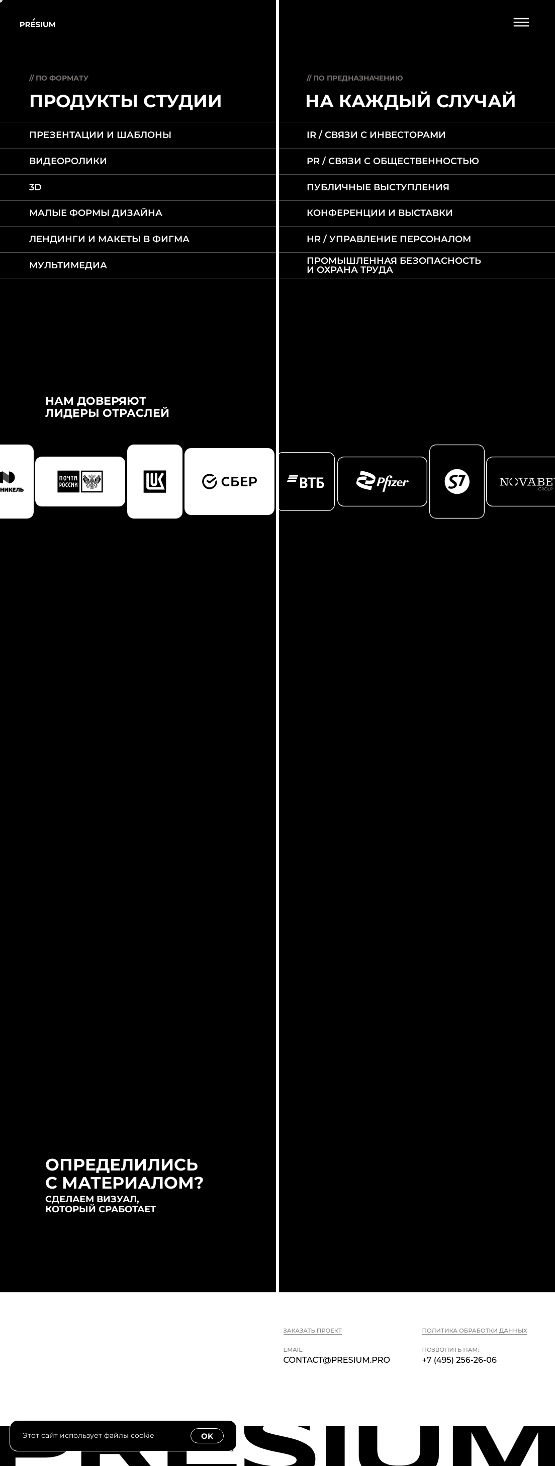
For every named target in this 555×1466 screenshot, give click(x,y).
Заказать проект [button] (313, 1330)
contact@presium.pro (337, 1360)
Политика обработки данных (474, 1330)
